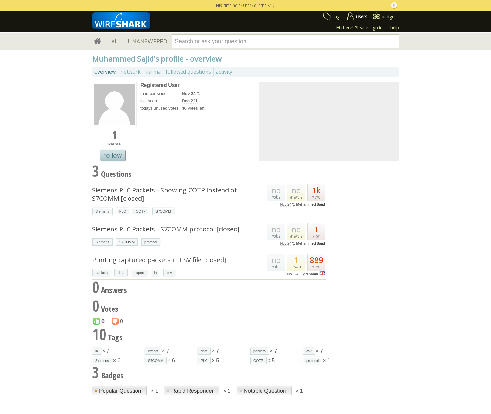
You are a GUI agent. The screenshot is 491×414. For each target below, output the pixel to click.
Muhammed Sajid (310, 204)
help (394, 28)
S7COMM (163, 211)
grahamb (310, 274)
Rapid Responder (191, 391)
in (155, 273)
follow (113, 155)
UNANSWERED (147, 41)
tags (337, 16)
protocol (150, 242)
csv (169, 273)
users (361, 16)
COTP (141, 211)
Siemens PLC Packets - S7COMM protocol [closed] (165, 229)
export (139, 273)
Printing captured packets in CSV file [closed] (159, 259)
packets (102, 273)
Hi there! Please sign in (359, 28)
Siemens (102, 211)
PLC (122, 211)
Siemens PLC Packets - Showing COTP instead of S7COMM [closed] (164, 194)
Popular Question (118, 391)
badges (389, 16)
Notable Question (263, 391)
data (121, 273)
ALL (116, 41)
